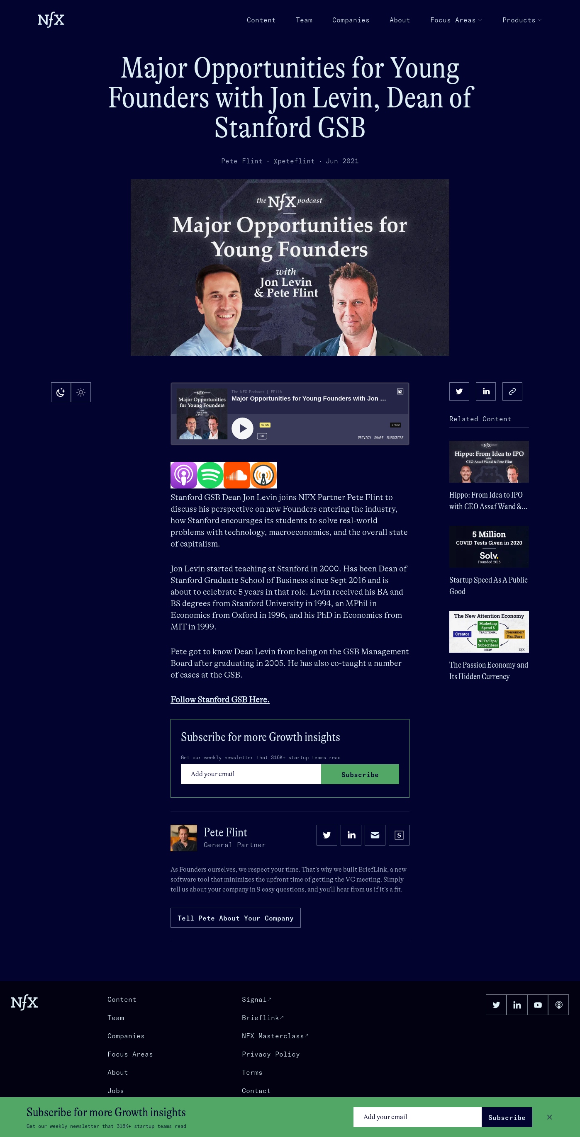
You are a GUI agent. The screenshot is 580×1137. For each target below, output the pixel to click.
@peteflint (294, 161)
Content (261, 20)
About (400, 20)
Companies (351, 20)
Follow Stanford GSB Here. (220, 700)
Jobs (115, 1090)
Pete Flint (242, 161)
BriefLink (372, 869)
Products (522, 20)
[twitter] (459, 391)
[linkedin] (486, 391)
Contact (256, 1090)
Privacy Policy (271, 1054)
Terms (252, 1072)
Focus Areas (456, 20)
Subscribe (507, 1117)
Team (304, 20)
